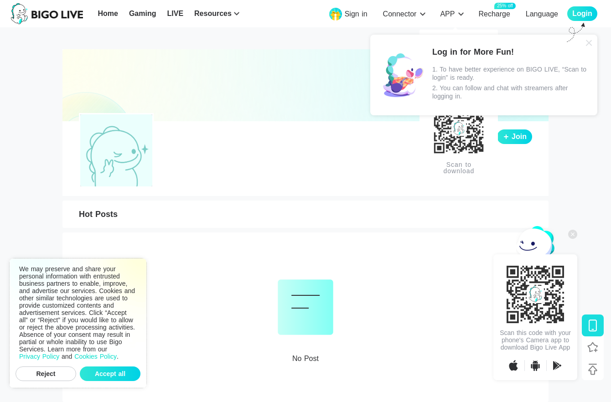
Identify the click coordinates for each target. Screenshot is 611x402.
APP (447, 14)
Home (108, 13)
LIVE (175, 13)
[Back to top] (593, 369)
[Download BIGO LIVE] (593, 325)
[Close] (589, 42)
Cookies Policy (95, 356)
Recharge (494, 13)
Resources (213, 13)
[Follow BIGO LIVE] (593, 347)
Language (542, 14)
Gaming (142, 13)
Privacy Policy (39, 356)
